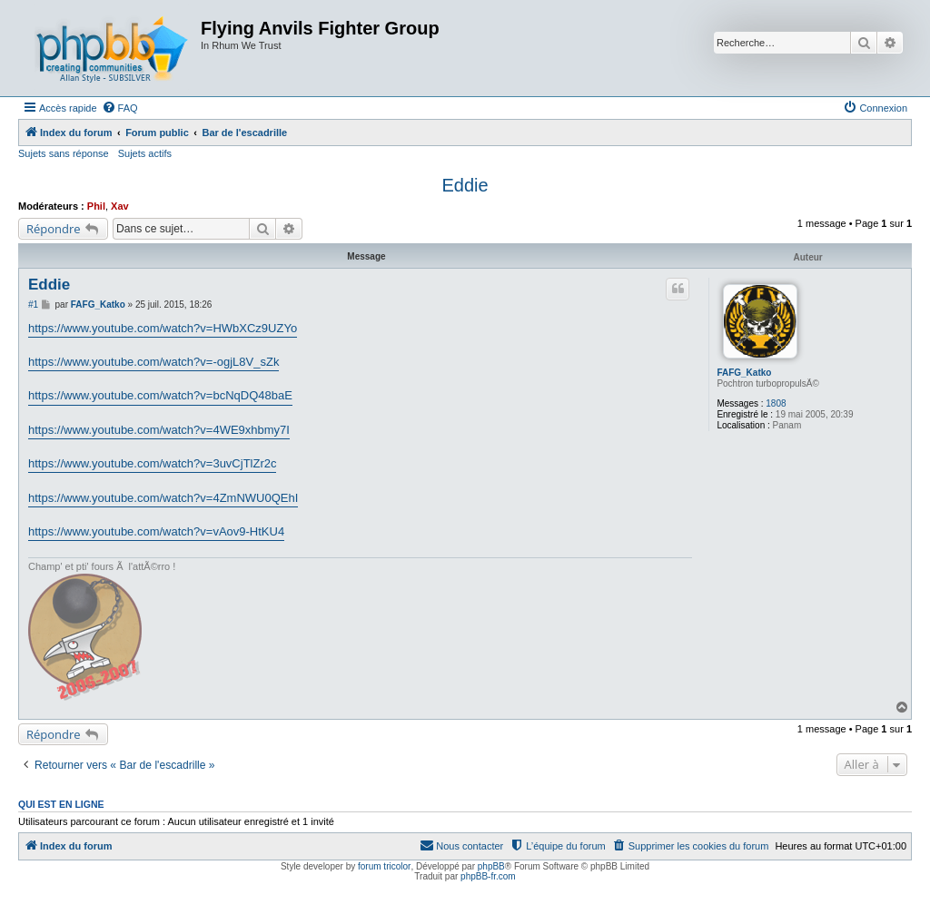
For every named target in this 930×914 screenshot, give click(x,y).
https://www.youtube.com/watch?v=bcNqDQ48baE (160, 395)
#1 (33, 305)
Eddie (464, 185)
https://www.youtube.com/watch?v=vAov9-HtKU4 (156, 531)
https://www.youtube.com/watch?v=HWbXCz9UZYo (162, 328)
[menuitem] (120, 108)
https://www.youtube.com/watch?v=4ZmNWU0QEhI (163, 498)
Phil (96, 206)
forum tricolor (384, 866)
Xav (120, 206)
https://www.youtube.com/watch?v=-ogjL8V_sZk (153, 362)
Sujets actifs (145, 153)
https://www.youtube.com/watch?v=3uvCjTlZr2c (152, 463)
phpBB (491, 866)
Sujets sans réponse (63, 153)
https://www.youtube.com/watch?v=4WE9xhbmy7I (159, 430)
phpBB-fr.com (488, 876)
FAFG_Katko (744, 373)
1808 (776, 403)
